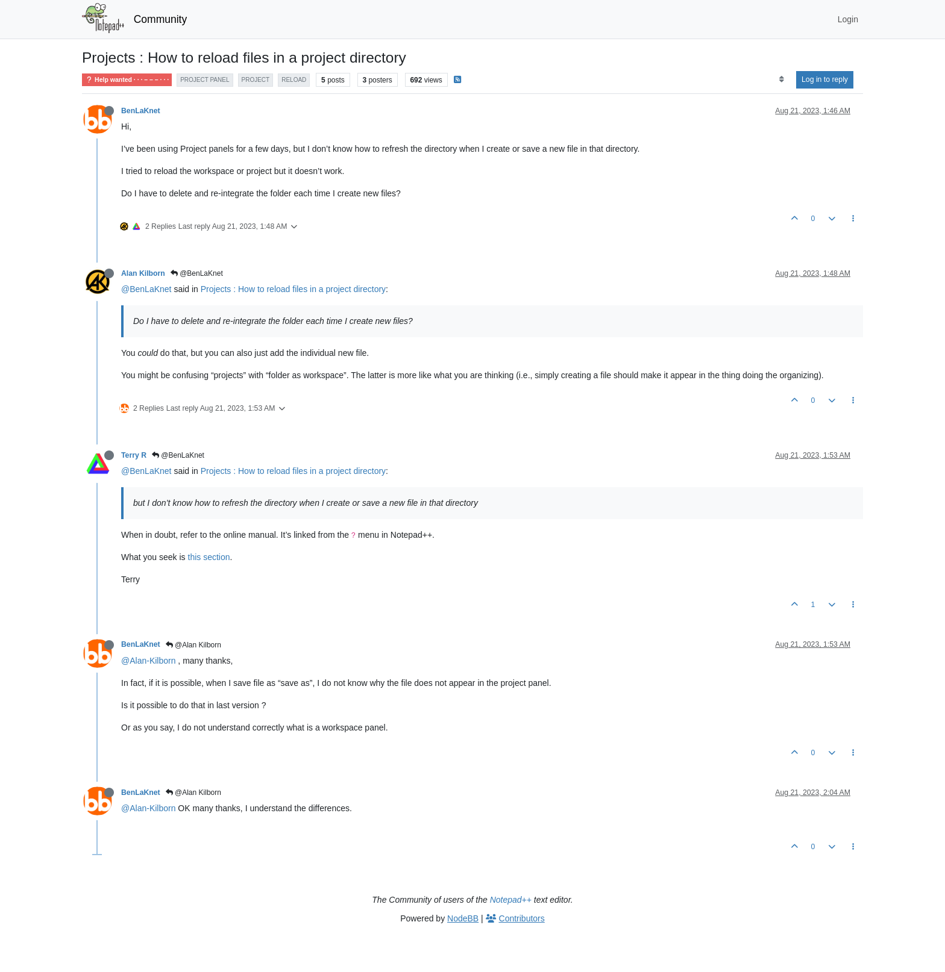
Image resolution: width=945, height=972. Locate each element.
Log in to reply (825, 79)
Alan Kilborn (143, 273)
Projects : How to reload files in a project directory (293, 289)
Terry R (133, 455)
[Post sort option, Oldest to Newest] (781, 79)
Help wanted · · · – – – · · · (127, 80)
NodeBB (463, 918)
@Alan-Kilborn (148, 660)
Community (160, 19)
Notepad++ (511, 900)
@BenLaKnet (197, 273)
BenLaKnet (140, 111)
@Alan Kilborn (193, 645)
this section (209, 557)
